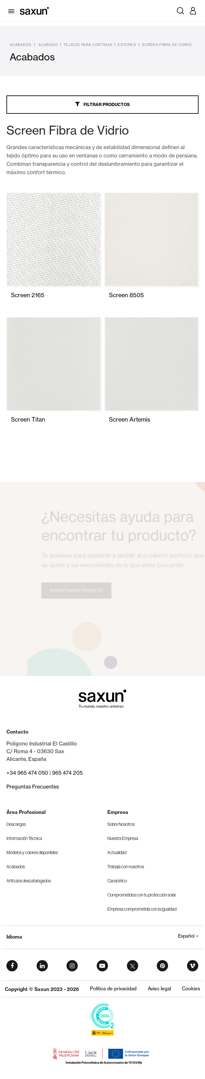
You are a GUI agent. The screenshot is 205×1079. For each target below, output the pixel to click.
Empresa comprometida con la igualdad (141, 909)
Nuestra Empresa (122, 838)
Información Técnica (24, 838)
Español (188, 936)
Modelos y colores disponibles (32, 852)
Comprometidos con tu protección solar (141, 895)
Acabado (48, 44)
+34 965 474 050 (27, 773)
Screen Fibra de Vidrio (167, 44)
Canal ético (117, 881)
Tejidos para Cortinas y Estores (100, 44)
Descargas (16, 824)
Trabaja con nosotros (125, 866)
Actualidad (116, 852)
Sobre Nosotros (121, 824)
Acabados (21, 44)
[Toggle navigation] (12, 10)
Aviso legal (159, 988)
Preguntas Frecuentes (32, 786)
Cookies (191, 988)
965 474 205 (67, 773)
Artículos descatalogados (28, 881)
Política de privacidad (113, 988)
